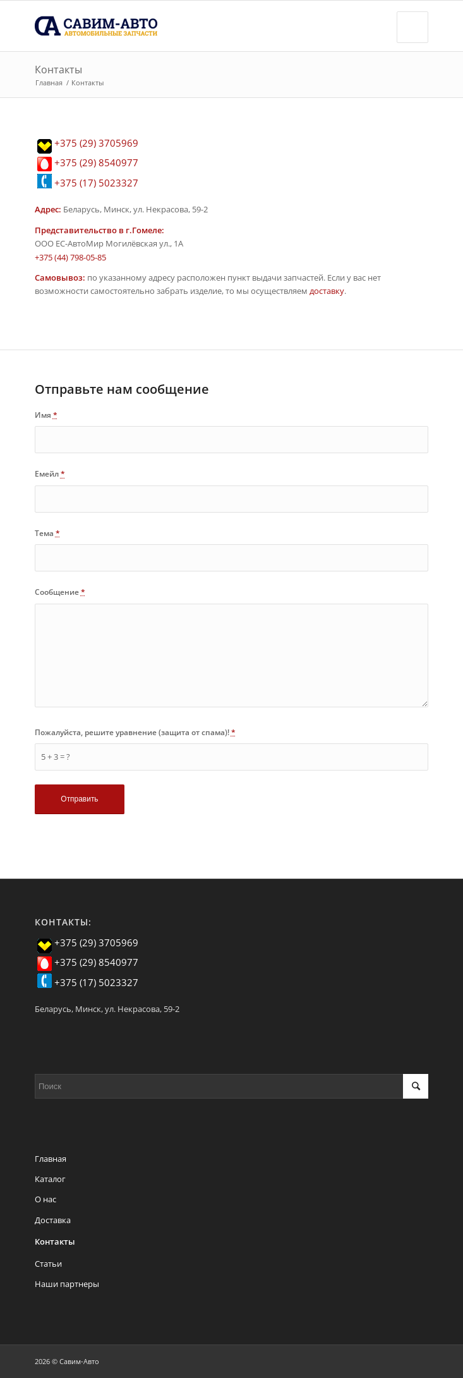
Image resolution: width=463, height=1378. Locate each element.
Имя (46, 415)
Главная (49, 82)
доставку (327, 290)
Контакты (58, 69)
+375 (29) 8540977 (96, 162)
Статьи (48, 1263)
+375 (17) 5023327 (96, 182)
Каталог (50, 1179)
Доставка (53, 1220)
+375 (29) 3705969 (96, 143)
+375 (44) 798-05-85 (70, 257)
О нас (45, 1199)
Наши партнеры (67, 1284)
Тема (47, 533)
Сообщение (60, 592)
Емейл (50, 473)
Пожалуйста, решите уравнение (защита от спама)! (135, 732)
